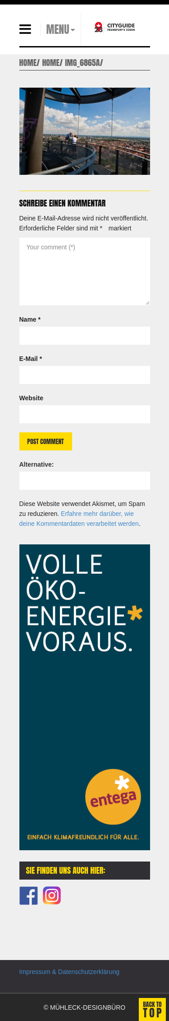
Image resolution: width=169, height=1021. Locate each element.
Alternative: (36, 464)
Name (30, 319)
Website (31, 398)
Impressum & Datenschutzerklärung (69, 971)
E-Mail (30, 358)
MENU (57, 29)
